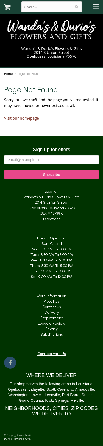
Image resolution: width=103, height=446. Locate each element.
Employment (51, 318)
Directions (51, 219)
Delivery (51, 312)
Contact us (51, 307)
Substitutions (51, 334)
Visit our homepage (21, 118)
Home (8, 74)
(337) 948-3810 (51, 62)
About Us (51, 301)
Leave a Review (51, 323)
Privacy (51, 329)
